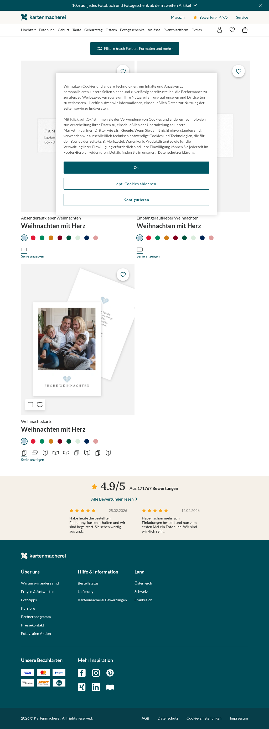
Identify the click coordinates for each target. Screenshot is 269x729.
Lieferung (85, 591)
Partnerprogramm (36, 617)
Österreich (143, 583)
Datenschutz (168, 718)
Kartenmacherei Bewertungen (102, 600)
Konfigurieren (136, 199)
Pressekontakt (32, 625)
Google (127, 130)
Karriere (28, 608)
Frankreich (143, 600)
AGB (145, 718)
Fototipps (29, 600)
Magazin (178, 17)
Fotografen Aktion (36, 633)
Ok (136, 167)
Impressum (239, 718)
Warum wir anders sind (40, 583)
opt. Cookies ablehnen (136, 183)
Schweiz (141, 591)
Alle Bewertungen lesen (112, 498)
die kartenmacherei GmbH (43, 17)
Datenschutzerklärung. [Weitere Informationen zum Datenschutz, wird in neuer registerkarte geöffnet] (176, 152)
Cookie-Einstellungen (204, 718)
